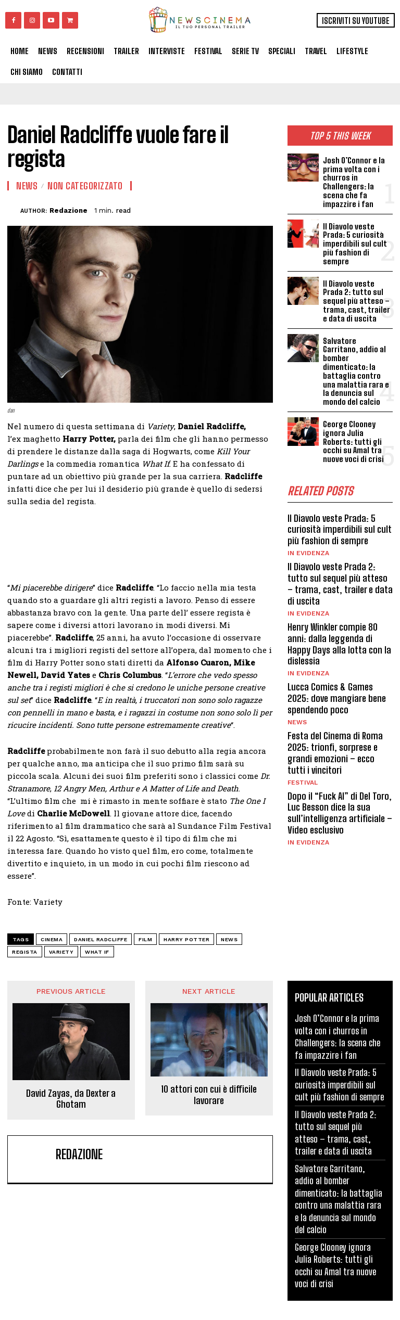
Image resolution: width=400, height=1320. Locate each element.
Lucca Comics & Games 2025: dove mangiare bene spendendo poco (336, 683)
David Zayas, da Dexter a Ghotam (71, 1098)
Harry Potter (186, 939)
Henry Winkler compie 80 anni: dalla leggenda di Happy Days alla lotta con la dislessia (339, 629)
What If (97, 952)
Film (145, 939)
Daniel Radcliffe (100, 939)
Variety (61, 952)
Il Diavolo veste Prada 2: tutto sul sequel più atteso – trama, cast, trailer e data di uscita (355, 299)
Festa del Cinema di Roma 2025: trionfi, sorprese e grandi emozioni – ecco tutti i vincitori (335, 737)
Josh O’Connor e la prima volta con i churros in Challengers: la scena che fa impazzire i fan (353, 182)
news (229, 939)
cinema (52, 939)
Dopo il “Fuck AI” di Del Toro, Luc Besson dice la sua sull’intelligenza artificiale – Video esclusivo (340, 796)
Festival (303, 766)
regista (25, 952)
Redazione (68, 210)
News (297, 706)
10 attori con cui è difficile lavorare (209, 1095)
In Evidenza (308, 539)
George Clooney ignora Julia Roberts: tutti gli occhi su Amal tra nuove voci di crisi (353, 429)
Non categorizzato (85, 185)
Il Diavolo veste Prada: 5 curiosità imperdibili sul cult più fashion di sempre (354, 242)
